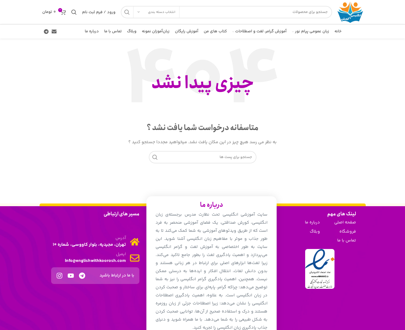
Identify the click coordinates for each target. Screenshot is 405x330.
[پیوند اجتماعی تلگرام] (46, 31)
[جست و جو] (226, 12)
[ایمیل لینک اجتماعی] (54, 31)
